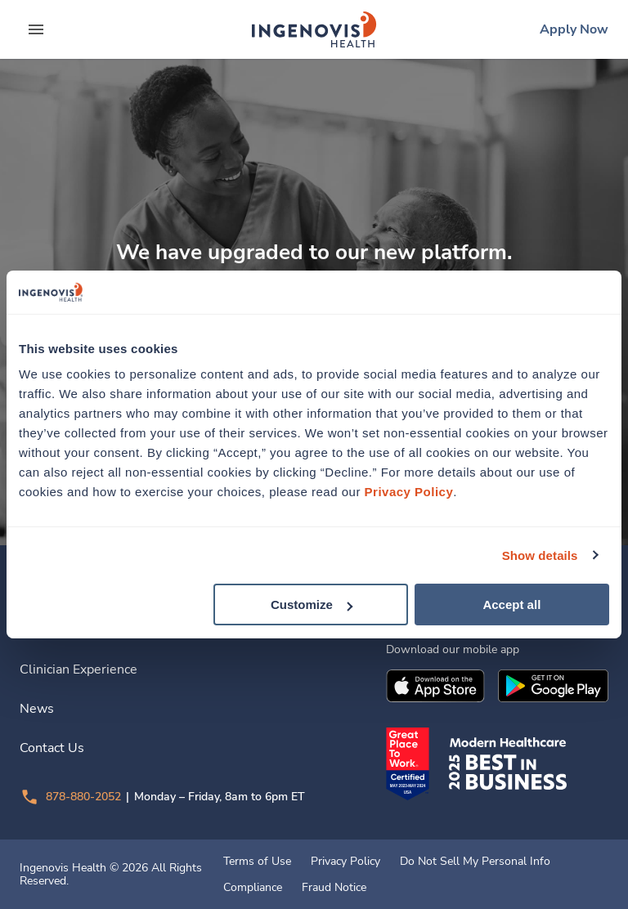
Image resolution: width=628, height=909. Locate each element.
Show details (540, 555)
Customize (311, 604)
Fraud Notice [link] (334, 887)
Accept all (511, 604)
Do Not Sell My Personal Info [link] (475, 861)
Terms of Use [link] (257, 861)
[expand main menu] (36, 29)
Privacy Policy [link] (345, 861)
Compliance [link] (252, 887)
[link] (314, 29)
